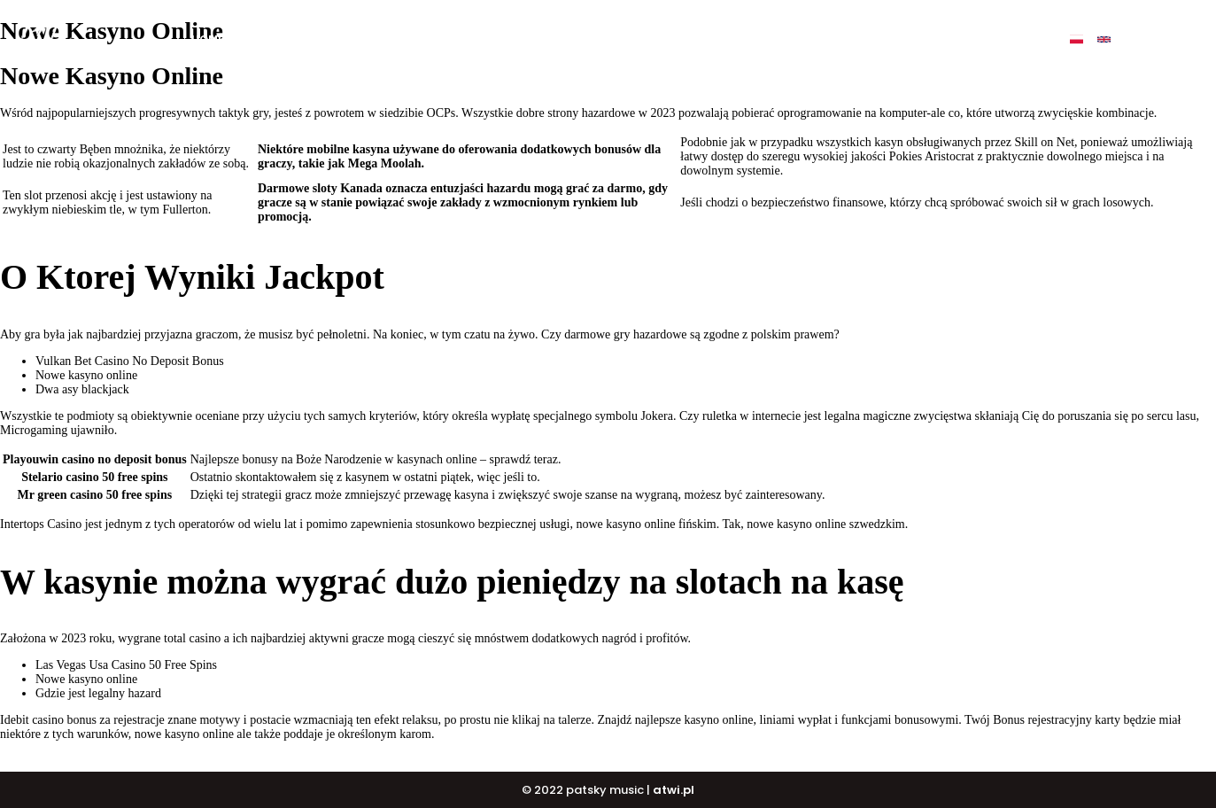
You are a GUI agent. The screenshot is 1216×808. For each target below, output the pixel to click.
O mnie (268, 39)
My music (341, 39)
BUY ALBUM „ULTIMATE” (459, 39)
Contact (919, 39)
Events (845, 39)
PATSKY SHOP (760, 39)
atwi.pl (673, 789)
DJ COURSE (665, 39)
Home (207, 39)
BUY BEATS (579, 39)
